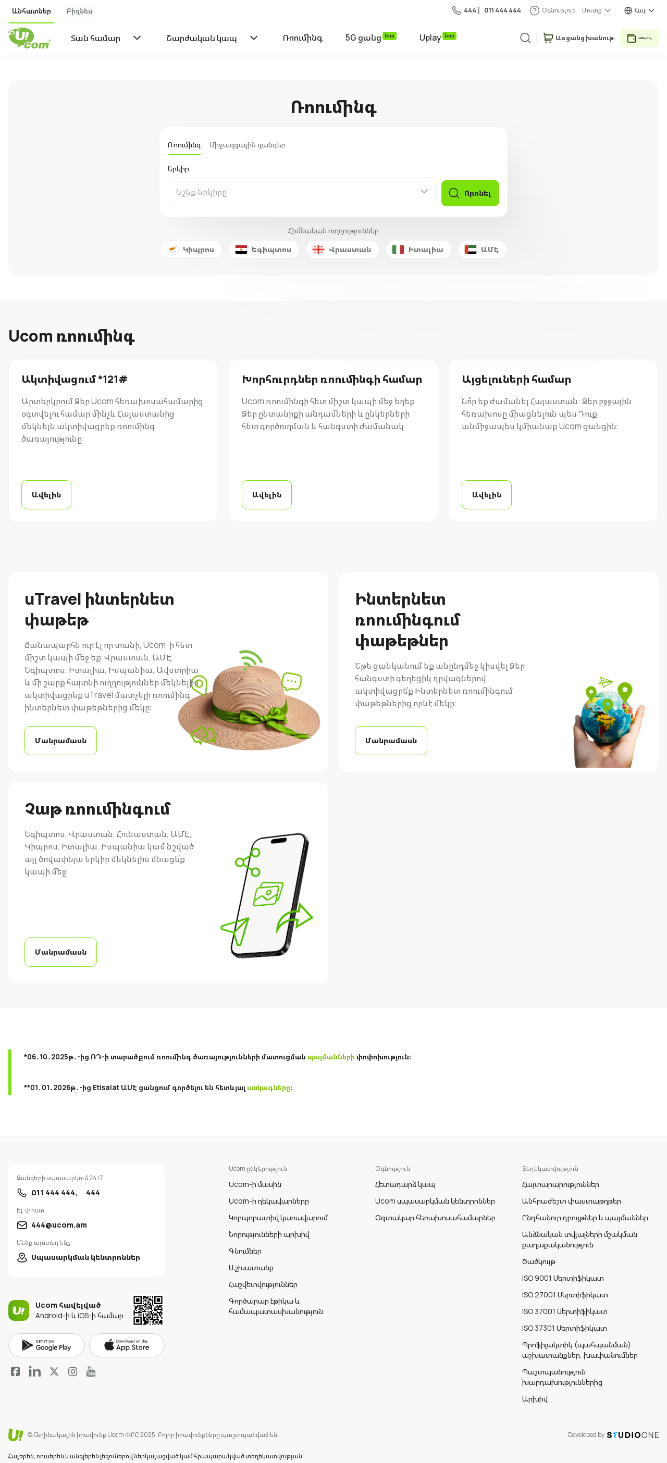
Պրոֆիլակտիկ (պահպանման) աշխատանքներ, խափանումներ (580, 1334)
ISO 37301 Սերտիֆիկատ (564, 1312)
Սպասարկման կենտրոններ (85, 1241)
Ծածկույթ (538, 1246)
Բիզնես (63, 10)
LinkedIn (35, 1355)
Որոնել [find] (475, 191)
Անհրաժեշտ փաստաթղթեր (571, 1185)
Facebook (15, 1355)
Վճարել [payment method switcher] (638, 37)
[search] (511, 37)
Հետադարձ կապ (405, 1168)
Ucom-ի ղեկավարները (269, 1185)
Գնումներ (245, 1235)
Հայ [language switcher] (640, 10)
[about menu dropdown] (597, 10)
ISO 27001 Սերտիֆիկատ (565, 1279)
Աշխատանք (251, 1252)
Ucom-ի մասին (255, 1168)
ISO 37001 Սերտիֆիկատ (565, 1296)
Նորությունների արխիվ (269, 1218)
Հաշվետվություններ (263, 1268)
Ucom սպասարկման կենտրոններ (435, 1185)
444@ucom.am (59, 1209)
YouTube (90, 1355)
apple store (127, 1330)
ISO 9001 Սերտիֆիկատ (563, 1262)
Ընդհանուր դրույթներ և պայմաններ (585, 1202)
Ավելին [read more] (46, 494)
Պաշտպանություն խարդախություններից (562, 1361)
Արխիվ (535, 1383)
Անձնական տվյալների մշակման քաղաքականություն (579, 1224)
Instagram (73, 1355)
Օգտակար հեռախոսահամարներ (435, 1202)
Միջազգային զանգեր (247, 144)
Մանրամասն (57, 737)
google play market (46, 1330)
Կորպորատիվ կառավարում (278, 1202)
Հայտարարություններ (560, 1168)
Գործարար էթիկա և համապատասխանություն (276, 1290)
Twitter (54, 1355)
